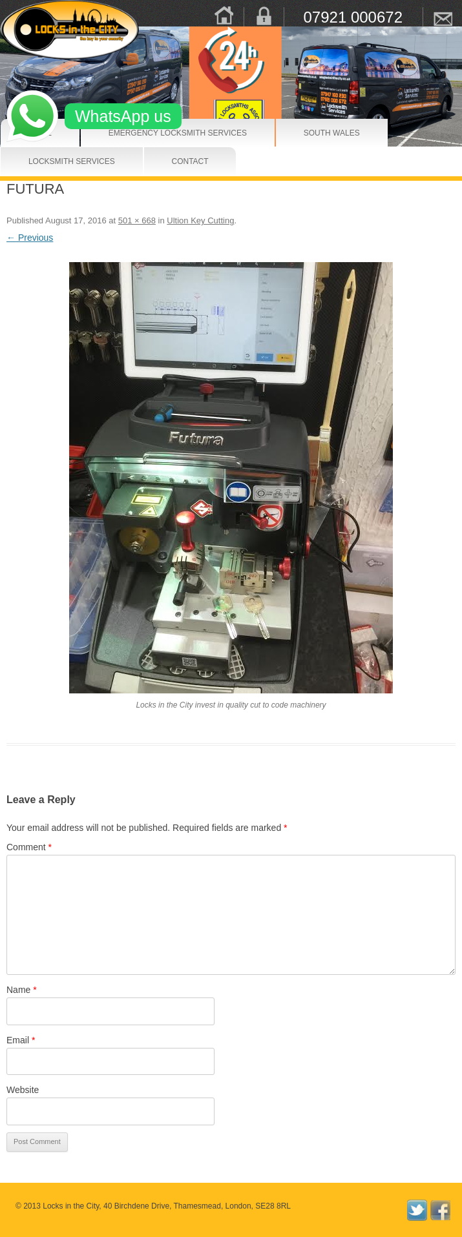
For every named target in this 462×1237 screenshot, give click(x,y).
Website (22, 1090)
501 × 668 (137, 220)
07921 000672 (353, 16)
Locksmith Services (50, 161)
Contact (180, 161)
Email (20, 1040)
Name (21, 990)
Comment (29, 847)
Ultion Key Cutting (200, 220)
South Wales (317, 133)
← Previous (29, 237)
